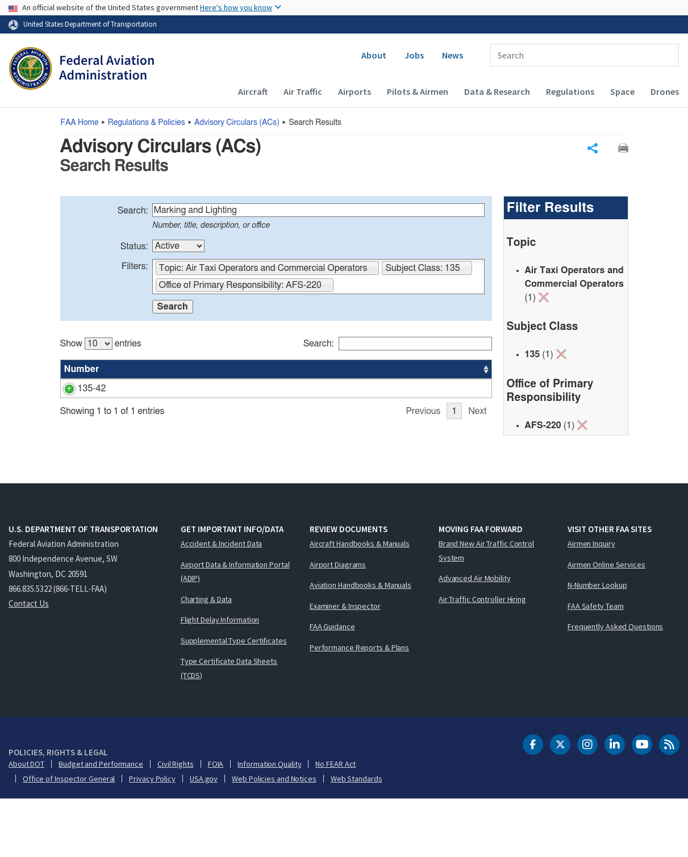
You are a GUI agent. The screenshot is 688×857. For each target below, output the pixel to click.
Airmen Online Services (606, 622)
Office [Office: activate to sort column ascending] (407, 372)
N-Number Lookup (597, 643)
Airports (354, 91)
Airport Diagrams (338, 622)
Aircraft (253, 91)
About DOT (26, 822)
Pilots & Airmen (417, 91)
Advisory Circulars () (237, 123)
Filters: (135, 269)
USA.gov (204, 837)
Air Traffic (302, 91)
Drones (665, 91)
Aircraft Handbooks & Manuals (360, 601)
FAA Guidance (332, 684)
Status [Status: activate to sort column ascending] (366, 372)
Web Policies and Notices (274, 837)
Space (622, 91)
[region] (276, 410)
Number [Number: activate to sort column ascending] (81, 372)
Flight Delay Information (220, 677)
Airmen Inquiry (591, 601)
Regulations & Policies (146, 123)
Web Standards (356, 837)
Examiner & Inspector (345, 663)
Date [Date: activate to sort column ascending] (450, 372)
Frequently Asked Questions (615, 684)
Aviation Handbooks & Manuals (360, 643)
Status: (134, 249)
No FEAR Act (335, 822)
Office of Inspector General (69, 837)
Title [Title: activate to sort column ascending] (124, 372)
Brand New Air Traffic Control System (486, 608)
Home (80, 123)
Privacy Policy (152, 837)
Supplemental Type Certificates (234, 698)
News (452, 55)
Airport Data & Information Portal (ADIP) (235, 629)
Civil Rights (175, 822)
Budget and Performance (101, 822)
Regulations (570, 91)
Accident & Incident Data (221, 601)
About (373, 55)
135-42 (78, 391)
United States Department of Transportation (90, 23)
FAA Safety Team (596, 663)
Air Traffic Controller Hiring (482, 656)
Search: (133, 213)
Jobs (414, 55)
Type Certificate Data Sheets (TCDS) (229, 726)
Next (477, 485)
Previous (423, 485)
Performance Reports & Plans (359, 705)
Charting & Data (206, 656)
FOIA (216, 822)
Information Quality (269, 822)
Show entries (100, 346)
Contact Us (29, 661)
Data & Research (497, 91)
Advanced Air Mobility (475, 636)
